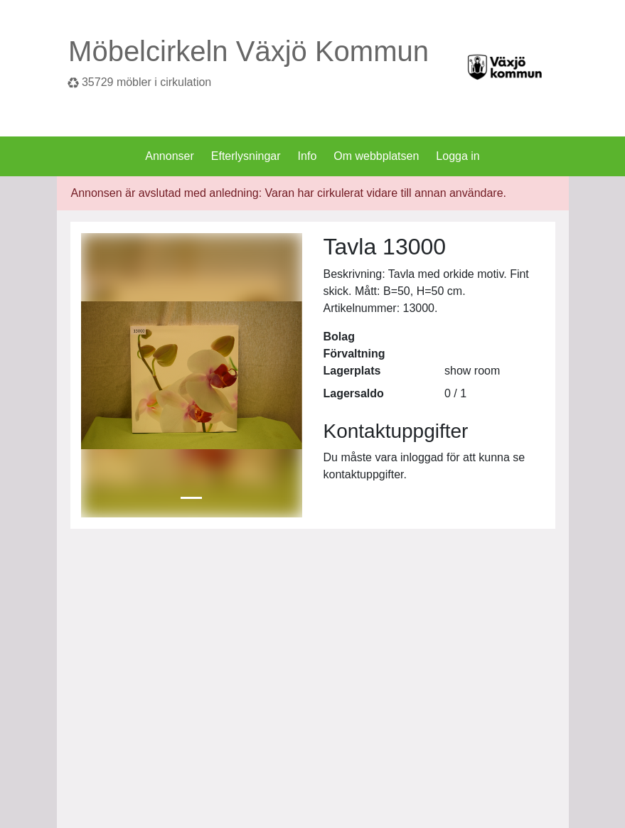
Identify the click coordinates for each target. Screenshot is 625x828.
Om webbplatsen (376, 156)
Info (307, 156)
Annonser (169, 156)
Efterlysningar (246, 156)
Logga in (457, 156)
